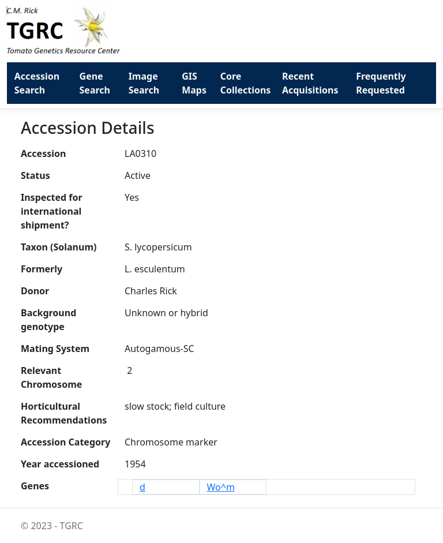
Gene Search (95, 83)
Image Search (144, 83)
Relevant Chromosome (51, 377)
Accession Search (36, 83)
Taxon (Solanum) (58, 247)
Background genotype (48, 319)
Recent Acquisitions (310, 83)
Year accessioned (60, 464)
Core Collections (245, 83)
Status (35, 175)
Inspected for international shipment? (51, 211)
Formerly (41, 269)
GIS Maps (194, 83)
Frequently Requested (381, 83)
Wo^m (221, 487)
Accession (43, 153)
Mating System (55, 348)
